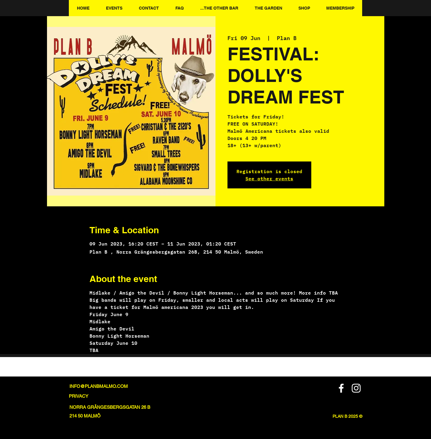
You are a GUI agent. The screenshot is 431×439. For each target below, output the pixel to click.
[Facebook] (341, 388)
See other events (269, 178)
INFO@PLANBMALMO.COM (98, 386)
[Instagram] (356, 388)
